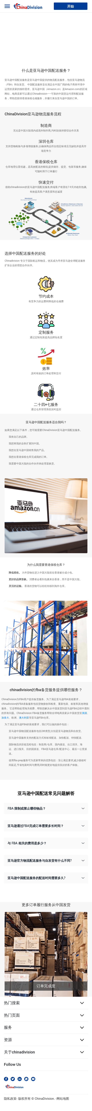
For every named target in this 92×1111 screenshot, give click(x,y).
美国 (84, 713)
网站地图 (63, 1099)
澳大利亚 (24, 717)
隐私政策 (10, 1099)
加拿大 (5, 717)
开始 (70, 6)
